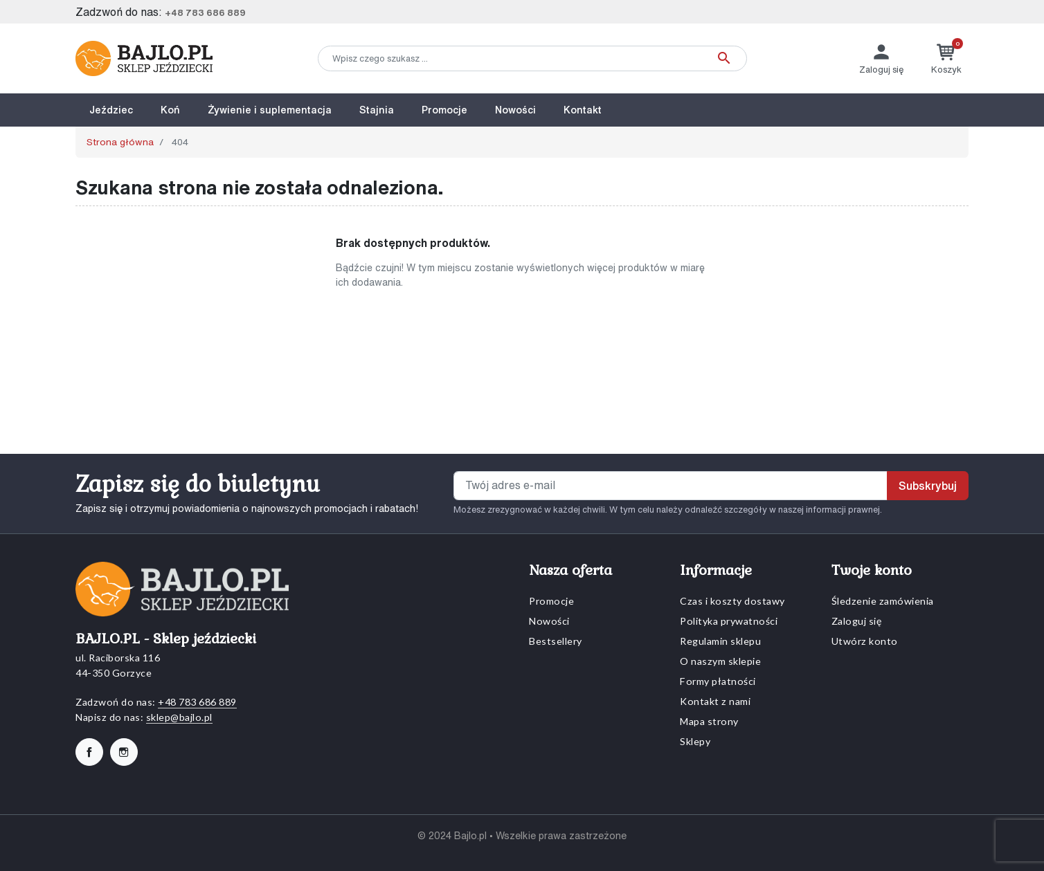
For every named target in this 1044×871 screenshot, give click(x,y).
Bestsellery (555, 641)
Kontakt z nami (715, 701)
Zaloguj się (856, 621)
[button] (946, 58)
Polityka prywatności (728, 621)
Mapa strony (709, 721)
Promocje (551, 601)
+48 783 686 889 (205, 12)
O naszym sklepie (720, 661)
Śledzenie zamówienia (882, 601)
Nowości (549, 621)
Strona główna (120, 142)
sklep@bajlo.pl (179, 717)
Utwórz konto (864, 641)
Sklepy (695, 741)
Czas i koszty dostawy (732, 601)
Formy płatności (718, 681)
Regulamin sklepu (720, 641)
